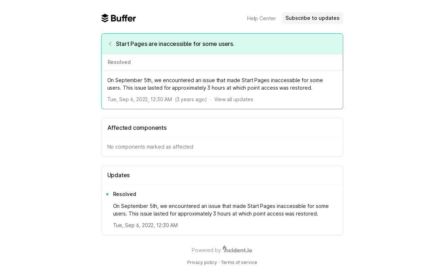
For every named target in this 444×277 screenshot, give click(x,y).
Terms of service (239, 262)
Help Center (261, 18)
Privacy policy (202, 262)
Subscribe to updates (312, 18)
